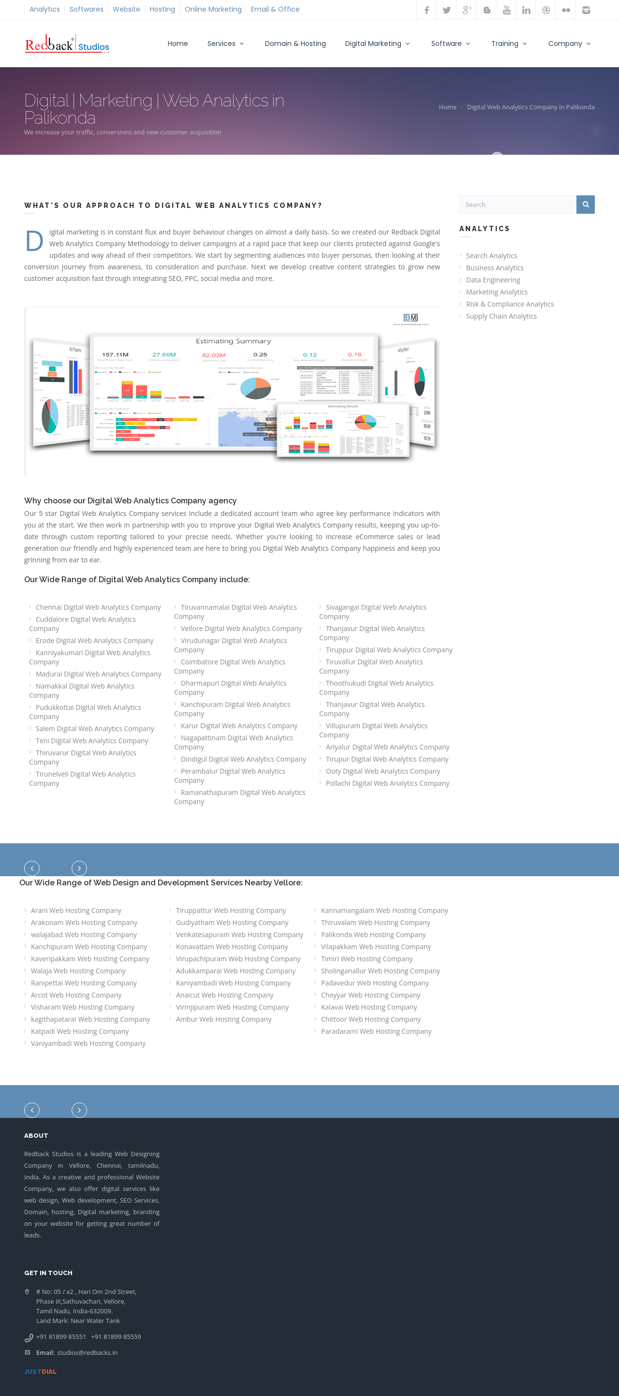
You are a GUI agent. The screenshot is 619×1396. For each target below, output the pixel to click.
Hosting (162, 9)
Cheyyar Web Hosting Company (370, 994)
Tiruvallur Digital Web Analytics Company (371, 666)
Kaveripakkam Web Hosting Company (90, 958)
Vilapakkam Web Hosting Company (376, 946)
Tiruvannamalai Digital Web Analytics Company (235, 611)
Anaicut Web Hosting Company (225, 994)
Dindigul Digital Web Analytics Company (243, 759)
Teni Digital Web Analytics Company (92, 740)
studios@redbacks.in (87, 1352)
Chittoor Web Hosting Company (371, 1019)
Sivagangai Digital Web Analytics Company (373, 611)
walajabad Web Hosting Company (84, 934)
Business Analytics (495, 267)
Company (570, 43)
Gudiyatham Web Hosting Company (232, 922)
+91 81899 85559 (116, 1336)
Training (510, 43)
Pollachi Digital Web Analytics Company (387, 783)
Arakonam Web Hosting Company (84, 922)
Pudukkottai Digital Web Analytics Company (85, 712)
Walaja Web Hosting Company (78, 970)
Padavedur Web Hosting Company (375, 982)
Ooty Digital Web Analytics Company (383, 771)
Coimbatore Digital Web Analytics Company (229, 666)
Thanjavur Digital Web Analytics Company (372, 633)
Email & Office (275, 9)
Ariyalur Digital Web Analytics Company (388, 746)
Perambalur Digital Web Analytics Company (229, 775)
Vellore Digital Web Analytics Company (241, 628)
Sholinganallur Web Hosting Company (380, 970)
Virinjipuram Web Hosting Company (232, 1007)
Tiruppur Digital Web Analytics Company (389, 649)
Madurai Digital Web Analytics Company (98, 673)
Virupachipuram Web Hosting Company (238, 958)
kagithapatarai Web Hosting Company (90, 1019)
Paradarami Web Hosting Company (376, 1031)
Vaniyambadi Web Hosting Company (88, 1043)
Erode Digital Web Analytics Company (94, 640)
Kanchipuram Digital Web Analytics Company (232, 709)
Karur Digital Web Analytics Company (239, 725)
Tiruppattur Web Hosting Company (231, 910)
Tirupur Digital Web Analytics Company (387, 759)
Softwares (86, 9)
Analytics (44, 9)
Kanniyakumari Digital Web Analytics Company (89, 657)
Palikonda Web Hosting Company (373, 934)
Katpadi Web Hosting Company (80, 1031)
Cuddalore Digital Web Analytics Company (82, 624)
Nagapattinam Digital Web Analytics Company (233, 742)
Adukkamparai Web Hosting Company (235, 970)
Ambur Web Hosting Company (223, 1019)
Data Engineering (493, 279)
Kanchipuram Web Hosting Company (89, 946)
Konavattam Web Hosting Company (232, 946)
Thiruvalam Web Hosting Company (375, 922)
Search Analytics (491, 255)
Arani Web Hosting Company (76, 910)
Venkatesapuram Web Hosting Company (239, 934)
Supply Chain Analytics (501, 316)
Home (178, 43)
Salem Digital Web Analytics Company (95, 728)
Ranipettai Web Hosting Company (84, 982)
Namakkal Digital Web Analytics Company (81, 690)
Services (226, 43)
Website (126, 9)
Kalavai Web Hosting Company (369, 1007)
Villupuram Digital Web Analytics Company (373, 730)
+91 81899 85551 (61, 1336)
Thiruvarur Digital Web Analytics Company (82, 757)
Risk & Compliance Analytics (510, 304)
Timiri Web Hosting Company (367, 958)
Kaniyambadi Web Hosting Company (233, 982)
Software (451, 43)
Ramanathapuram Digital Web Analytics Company (240, 797)
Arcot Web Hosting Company (76, 994)
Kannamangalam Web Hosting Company (384, 910)
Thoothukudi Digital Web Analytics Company (376, 687)
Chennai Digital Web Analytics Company (98, 607)
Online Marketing (213, 9)
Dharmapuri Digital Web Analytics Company (230, 687)
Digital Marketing (378, 43)
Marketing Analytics (497, 291)
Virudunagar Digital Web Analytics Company (230, 645)
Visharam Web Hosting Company (82, 1007)
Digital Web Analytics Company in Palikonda (531, 107)
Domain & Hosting (295, 43)
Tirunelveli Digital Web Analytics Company (82, 778)
